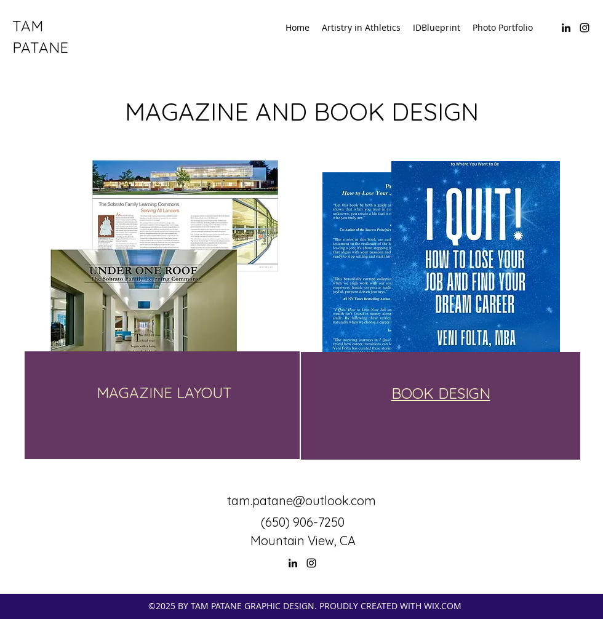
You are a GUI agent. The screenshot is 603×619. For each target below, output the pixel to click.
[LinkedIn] (566, 28)
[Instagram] (584, 28)
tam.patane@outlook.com (301, 500)
